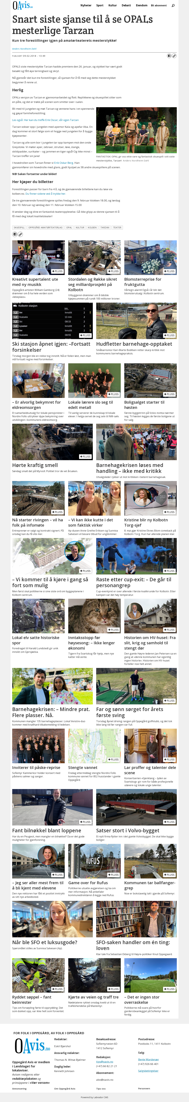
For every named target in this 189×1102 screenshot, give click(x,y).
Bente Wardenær (148, 1059)
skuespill (19, 227)
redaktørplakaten (24, 1079)
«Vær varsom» (40, 1083)
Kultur (112, 5)
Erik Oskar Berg (63, 163)
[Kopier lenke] (174, 55)
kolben (92, 227)
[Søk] (173, 5)
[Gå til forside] (23, 5)
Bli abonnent (159, 5)
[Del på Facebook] (169, 55)
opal (69, 227)
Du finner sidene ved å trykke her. (45, 193)
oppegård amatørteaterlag (46, 227)
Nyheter (85, 5)
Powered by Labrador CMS (94, 1097)
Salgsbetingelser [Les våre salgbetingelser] (148, 1070)
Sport (99, 5)
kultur (80, 227)
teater (117, 227)
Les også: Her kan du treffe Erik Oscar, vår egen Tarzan (45, 120)
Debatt (126, 5)
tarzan (105, 227)
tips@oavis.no (104, 1061)
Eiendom (141, 5)
